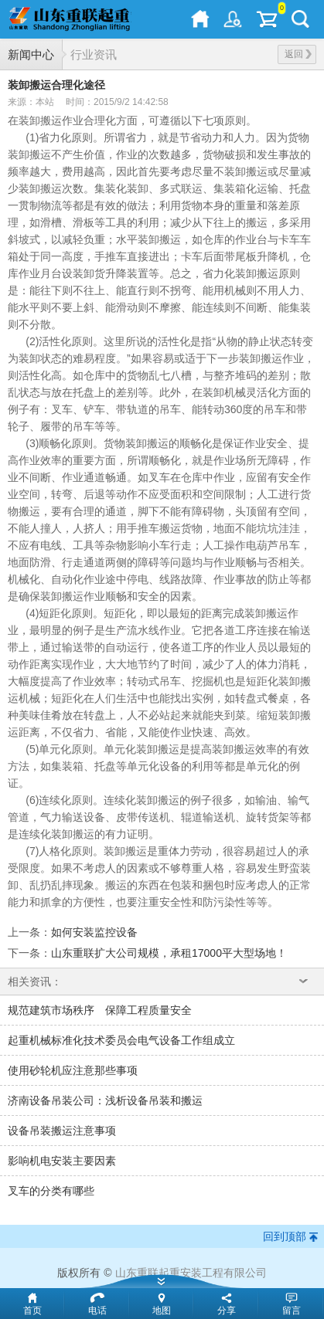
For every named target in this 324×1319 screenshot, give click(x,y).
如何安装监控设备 (94, 932)
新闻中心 (31, 54)
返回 (298, 54)
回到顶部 (284, 1236)
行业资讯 (93, 54)
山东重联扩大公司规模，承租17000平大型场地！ (169, 953)
